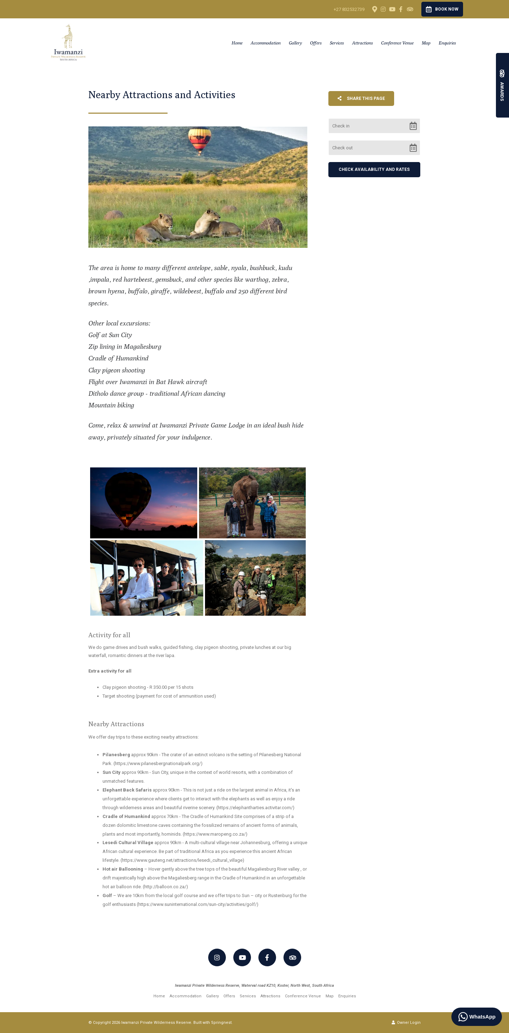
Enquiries (447, 43)
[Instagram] (383, 9)
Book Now (442, 9)
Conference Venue (397, 43)
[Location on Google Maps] (374, 9)
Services (337, 43)
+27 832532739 (349, 9)
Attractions (362, 43)
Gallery (295, 43)
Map (426, 43)
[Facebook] (401, 9)
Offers (316, 43)
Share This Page (361, 98)
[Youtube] (392, 9)
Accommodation (266, 43)
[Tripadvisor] (410, 9)
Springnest (221, 1022)
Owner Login (406, 1022)
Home (237, 43)
